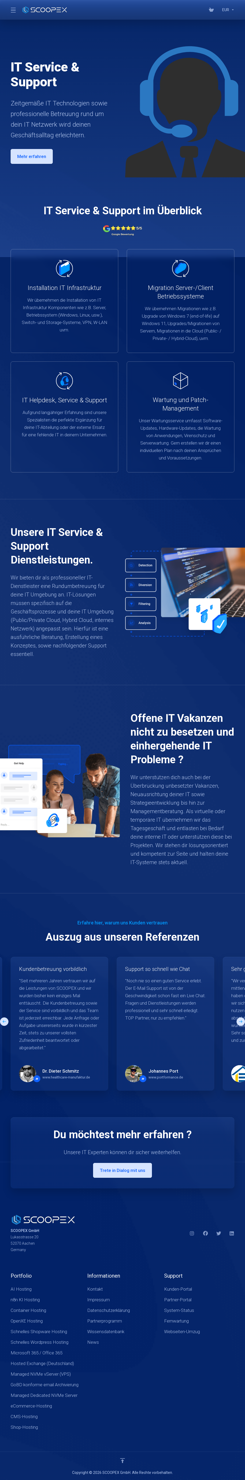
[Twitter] (218, 1233)
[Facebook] (205, 1233)
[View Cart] (211, 10)
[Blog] (218, 10)
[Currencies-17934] (227, 10)
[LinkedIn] (232, 1233)
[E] (122, 1024)
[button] (241, 1021)
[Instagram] (192, 1233)
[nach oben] (122, 1460)
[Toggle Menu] (12, 9)
